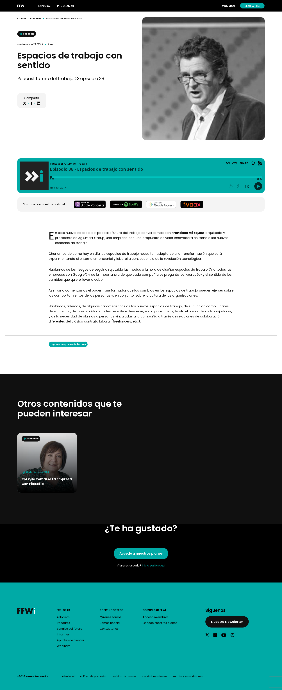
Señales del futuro (69, 629)
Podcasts (35, 18)
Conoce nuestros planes (160, 623)
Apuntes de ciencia (70, 640)
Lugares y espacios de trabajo (68, 344)
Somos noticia (110, 623)
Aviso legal (67, 676)
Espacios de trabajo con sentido (63, 18)
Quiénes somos (110, 617)
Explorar (63, 610)
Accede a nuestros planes (141, 553)
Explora (21, 18)
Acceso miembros (156, 617)
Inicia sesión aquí (153, 565)
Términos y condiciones (188, 676)
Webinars (63, 646)
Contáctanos (109, 629)
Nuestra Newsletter (227, 621)
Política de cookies (124, 676)
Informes (63, 634)
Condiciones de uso (154, 676)
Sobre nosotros (111, 610)
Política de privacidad (93, 676)
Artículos (63, 617)
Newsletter (252, 6)
